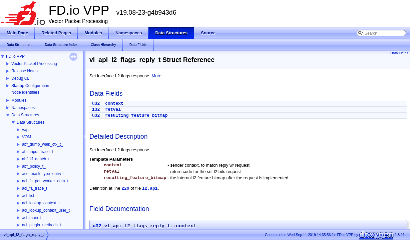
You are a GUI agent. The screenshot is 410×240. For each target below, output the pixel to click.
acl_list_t (30, 195)
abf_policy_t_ (34, 166)
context (114, 103)
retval (113, 109)
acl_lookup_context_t (41, 203)
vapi (25, 129)
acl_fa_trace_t (34, 188)
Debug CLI (20, 78)
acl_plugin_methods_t (41, 225)
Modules (18, 100)
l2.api (150, 188)
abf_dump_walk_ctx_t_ (42, 144)
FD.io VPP (15, 56)
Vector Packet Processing (34, 63)
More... (158, 75)
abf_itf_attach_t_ (37, 159)
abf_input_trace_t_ (38, 151)
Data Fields (399, 53)
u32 (96, 103)
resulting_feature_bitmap (136, 115)
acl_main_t (31, 217)
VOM (26, 137)
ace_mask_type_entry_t (43, 173)
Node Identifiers (25, 92)
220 (125, 188)
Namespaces (23, 107)
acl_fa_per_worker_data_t (45, 181)
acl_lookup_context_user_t (46, 210)
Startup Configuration (30, 85)
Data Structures (25, 115)
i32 (96, 109)
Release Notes (24, 71)
